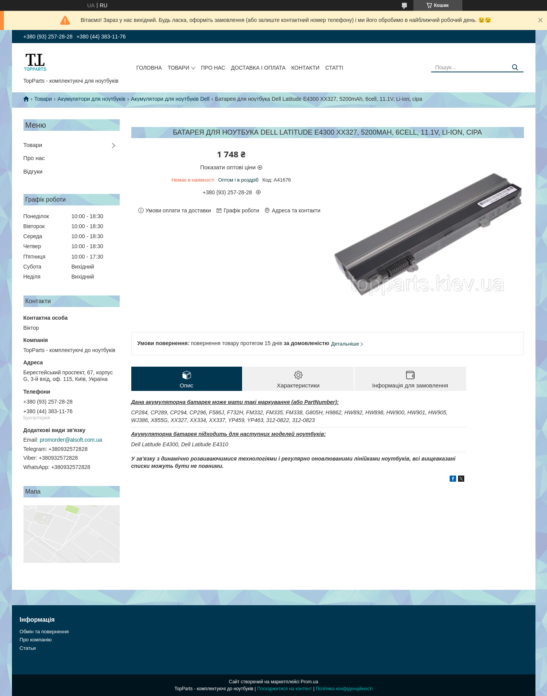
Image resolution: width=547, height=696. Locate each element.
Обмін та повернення (44, 631)
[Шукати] (515, 67)
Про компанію (36, 640)
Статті (334, 68)
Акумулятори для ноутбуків (91, 99)
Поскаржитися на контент (284, 688)
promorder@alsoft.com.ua (71, 440)
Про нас (213, 68)
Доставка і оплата (258, 68)
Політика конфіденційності (344, 688)
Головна (149, 68)
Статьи (28, 648)
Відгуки (33, 171)
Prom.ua (309, 681)
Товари (178, 68)
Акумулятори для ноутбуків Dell (170, 99)
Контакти (305, 68)
